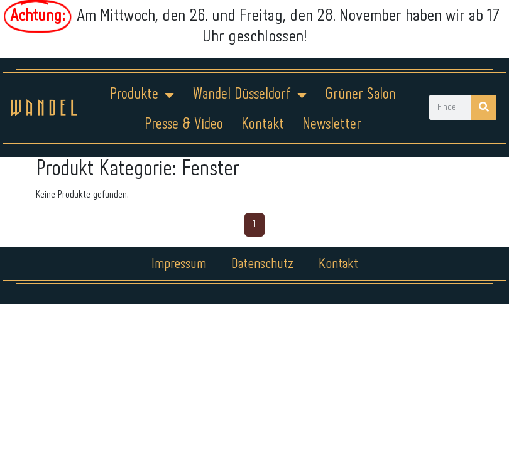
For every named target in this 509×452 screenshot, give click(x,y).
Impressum (178, 264)
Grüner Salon (360, 94)
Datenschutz (262, 264)
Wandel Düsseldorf (249, 95)
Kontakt (262, 124)
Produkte (142, 95)
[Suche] (483, 107)
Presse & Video (184, 124)
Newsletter (331, 124)
